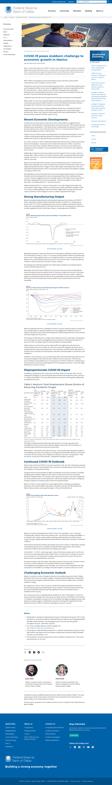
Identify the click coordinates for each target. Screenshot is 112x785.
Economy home (8, 29)
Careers (71, 2)
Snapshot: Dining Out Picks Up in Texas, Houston (98, 116)
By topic (93, 143)
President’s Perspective (98, 121)
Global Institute (10, 727)
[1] (44, 127)
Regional (6, 35)
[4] (25, 599)
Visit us (7, 743)
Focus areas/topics (9, 54)
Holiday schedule (30, 731)
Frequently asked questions (54, 727)
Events (5, 52)
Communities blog (11, 737)
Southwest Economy (21, 17)
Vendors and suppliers (52, 737)
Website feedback (51, 740)
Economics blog (10, 740)
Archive (93, 139)
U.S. (4, 37)
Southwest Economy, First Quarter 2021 (40, 17)
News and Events (58, 2)
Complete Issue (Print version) (98, 126)
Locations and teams (52, 731)
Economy (11, 17)
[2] (43, 187)
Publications (7, 46)
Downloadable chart (53, 249)
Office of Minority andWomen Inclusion (31, 738)
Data (4, 32)
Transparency (28, 727)
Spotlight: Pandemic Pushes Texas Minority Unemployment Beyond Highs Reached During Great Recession (98, 96)
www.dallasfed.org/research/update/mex (40, 628)
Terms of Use (75, 781)
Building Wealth (10, 731)
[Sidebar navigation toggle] (11, 25)
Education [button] (77, 11)
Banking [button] (88, 11)
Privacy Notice (87, 781)
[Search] (95, 1)
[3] (35, 204)
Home (5, 17)
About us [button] (99, 11)
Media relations (50, 734)
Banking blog (9, 734)
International (7, 40)
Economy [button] (52, 11)
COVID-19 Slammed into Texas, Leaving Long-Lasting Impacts (98, 68)
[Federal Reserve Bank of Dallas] (21, 9)
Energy (5, 43)
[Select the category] (80, 1)
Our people (7, 49)
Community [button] (64, 11)
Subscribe (74, 735)
